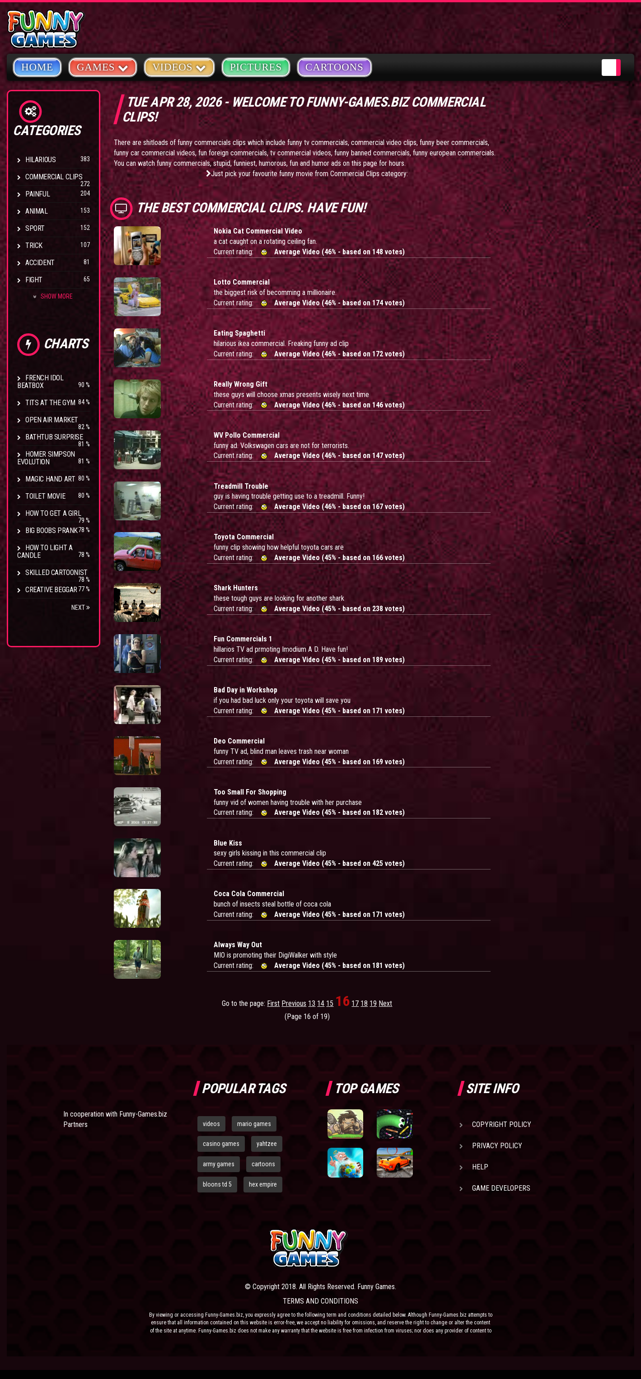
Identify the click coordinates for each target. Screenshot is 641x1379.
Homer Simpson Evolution (46, 458)
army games (218, 1164)
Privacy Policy (497, 1145)
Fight (33, 280)
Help (480, 1167)
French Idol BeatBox (40, 382)
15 (329, 1003)
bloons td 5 (217, 1184)
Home (37, 67)
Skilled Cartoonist (56, 572)
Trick (33, 245)
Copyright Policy (501, 1124)
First (273, 1003)
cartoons (263, 1164)
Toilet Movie (45, 496)
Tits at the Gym (50, 402)
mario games (254, 1123)
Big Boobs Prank (51, 530)
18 (364, 1003)
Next (80, 607)
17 (355, 1003)
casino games (221, 1143)
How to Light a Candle (44, 551)
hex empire (263, 1184)
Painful (37, 194)
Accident (40, 262)
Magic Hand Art (50, 479)
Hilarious (40, 159)
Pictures (256, 67)
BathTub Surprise (54, 437)
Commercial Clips (54, 177)
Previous (293, 1003)
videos (211, 1123)
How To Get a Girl (53, 513)
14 (320, 1003)
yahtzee (267, 1143)
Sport (35, 228)
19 (373, 1003)
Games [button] (103, 67)
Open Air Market (51, 420)
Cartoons (334, 67)
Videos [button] (179, 67)
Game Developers (501, 1188)
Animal (36, 211)
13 (311, 1003)
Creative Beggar (51, 589)
